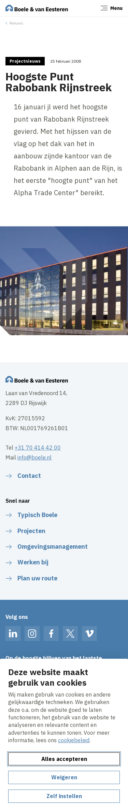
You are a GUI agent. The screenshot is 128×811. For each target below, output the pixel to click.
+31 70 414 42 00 (38, 447)
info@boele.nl (34, 457)
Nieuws (16, 23)
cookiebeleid (73, 740)
